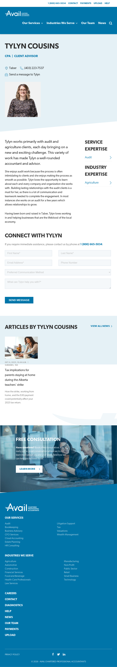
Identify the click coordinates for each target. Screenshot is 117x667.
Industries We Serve (62, 23)
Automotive (11, 565)
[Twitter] (58, 654)
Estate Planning (12, 542)
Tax (59, 527)
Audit (98, 157)
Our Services (32, 23)
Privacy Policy (12, 655)
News (102, 23)
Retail (67, 572)
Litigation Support (66, 523)
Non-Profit (69, 565)
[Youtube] (64, 654)
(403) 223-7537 (34, 68)
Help (107, 3)
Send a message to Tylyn (24, 74)
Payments (85, 3)
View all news (100, 326)
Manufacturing (71, 561)
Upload (98, 3)
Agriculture (98, 182)
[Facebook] (53, 654)
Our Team (88, 23)
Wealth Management (67, 534)
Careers (10, 593)
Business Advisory (13, 531)
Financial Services (14, 572)
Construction (11, 569)
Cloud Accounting (14, 538)
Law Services (11, 583)
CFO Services (11, 534)
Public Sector (70, 569)
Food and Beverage (14, 576)
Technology (70, 580)
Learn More (27, 469)
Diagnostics (14, 605)
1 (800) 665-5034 (57, 3)
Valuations (62, 531)
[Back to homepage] (17, 13)
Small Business (71, 576)
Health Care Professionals (17, 580)
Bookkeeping (11, 527)
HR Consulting (12, 545)
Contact (73, 3)
